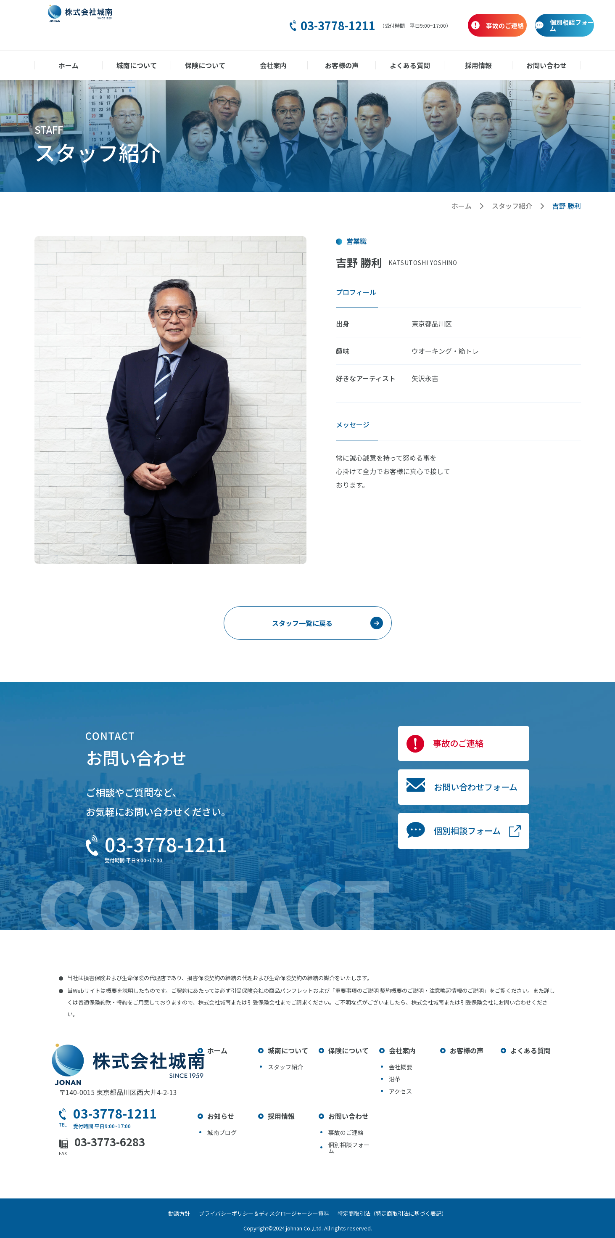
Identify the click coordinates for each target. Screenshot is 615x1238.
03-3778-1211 (282, 25)
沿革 (395, 1079)
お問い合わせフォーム (453, 809)
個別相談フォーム (441, 868)
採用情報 (478, 65)
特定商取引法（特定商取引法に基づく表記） (401, 1213)
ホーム (68, 65)
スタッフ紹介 (512, 206)
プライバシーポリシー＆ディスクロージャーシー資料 (264, 1213)
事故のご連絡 (428, 750)
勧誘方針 (171, 1213)
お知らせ (220, 1116)
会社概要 (400, 1067)
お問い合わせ (546, 65)
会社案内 (273, 65)
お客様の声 (342, 65)
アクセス (400, 1091)
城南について (136, 65)
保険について (205, 65)
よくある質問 (410, 65)
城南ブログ (222, 1132)
